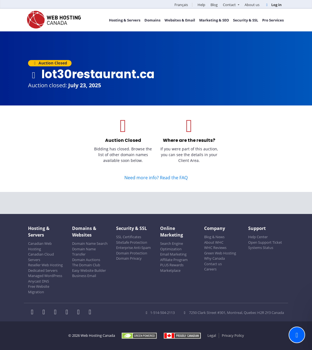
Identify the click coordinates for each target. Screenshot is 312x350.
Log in (273, 4)
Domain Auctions (86, 259)
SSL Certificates (128, 236)
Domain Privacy (129, 258)
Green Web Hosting (220, 253)
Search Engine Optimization (171, 246)
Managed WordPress (45, 275)
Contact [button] (230, 4)
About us (252, 4)
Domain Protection (131, 253)
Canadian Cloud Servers (41, 257)
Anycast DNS (38, 281)
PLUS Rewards (172, 264)
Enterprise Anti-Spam (133, 247)
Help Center (258, 236)
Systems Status (260, 247)
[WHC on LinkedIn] (57, 313)
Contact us (213, 263)
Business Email (84, 275)
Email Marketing (173, 254)
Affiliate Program (174, 259)
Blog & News (214, 236)
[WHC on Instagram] (68, 313)
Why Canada (214, 258)
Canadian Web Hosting (40, 246)
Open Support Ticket (265, 242)
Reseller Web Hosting (45, 264)
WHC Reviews (215, 247)
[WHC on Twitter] (45, 313)
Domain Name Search (90, 243)
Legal (211, 335)
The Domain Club (86, 264)
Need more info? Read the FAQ (156, 178)
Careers (210, 269)
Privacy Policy (233, 335)
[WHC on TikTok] (91, 313)
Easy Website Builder (89, 270)
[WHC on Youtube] (80, 313)
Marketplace (170, 270)
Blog (214, 4)
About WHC (213, 242)
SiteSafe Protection (131, 242)
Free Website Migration (38, 289)
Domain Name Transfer (84, 251)
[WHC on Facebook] (34, 313)
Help (201, 4)
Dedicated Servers (43, 270)
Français (181, 4)
